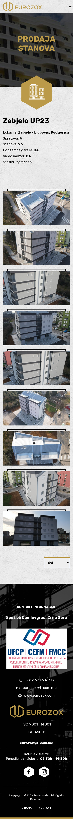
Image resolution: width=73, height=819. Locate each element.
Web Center (41, 795)
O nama (27, 807)
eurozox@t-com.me (36, 687)
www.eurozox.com (36, 695)
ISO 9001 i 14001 (36, 724)
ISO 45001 (36, 732)
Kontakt (45, 807)
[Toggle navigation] (70, 6)
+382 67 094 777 (37, 680)
